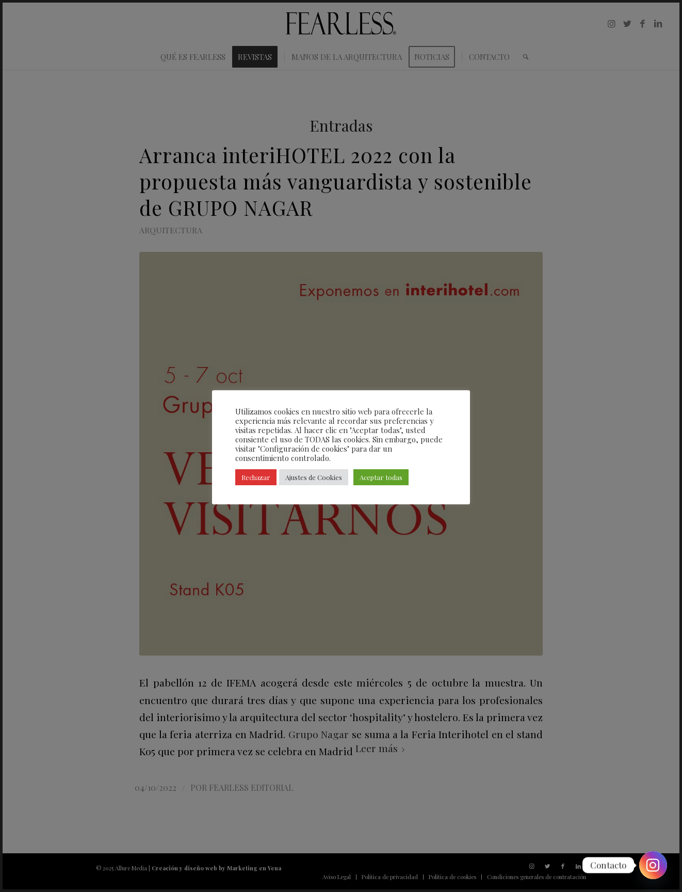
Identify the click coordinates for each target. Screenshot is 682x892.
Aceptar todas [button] (381, 477)
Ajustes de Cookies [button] (313, 477)
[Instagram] (653, 865)
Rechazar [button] (255, 477)
